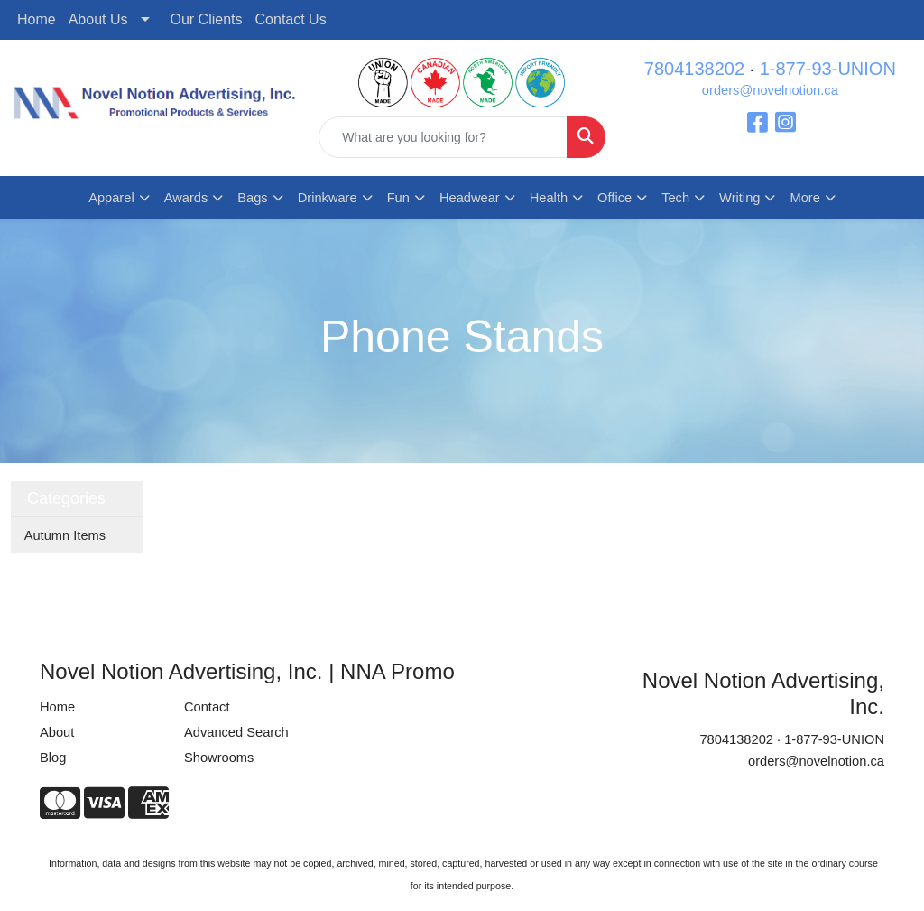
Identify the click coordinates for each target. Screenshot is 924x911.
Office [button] (614, 198)
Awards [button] (186, 198)
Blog (53, 757)
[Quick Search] (443, 137)
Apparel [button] (111, 198)
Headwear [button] (469, 198)
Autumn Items (65, 535)
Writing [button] (739, 198)
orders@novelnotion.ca (770, 90)
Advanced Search (236, 732)
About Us (98, 19)
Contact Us (291, 19)
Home (36, 19)
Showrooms (219, 757)
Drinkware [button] (327, 198)
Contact (207, 707)
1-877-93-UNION (828, 69)
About (57, 732)
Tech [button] (675, 198)
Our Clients (207, 19)
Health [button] (549, 198)
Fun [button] (398, 198)
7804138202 (694, 69)
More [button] (804, 198)
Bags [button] (252, 198)
